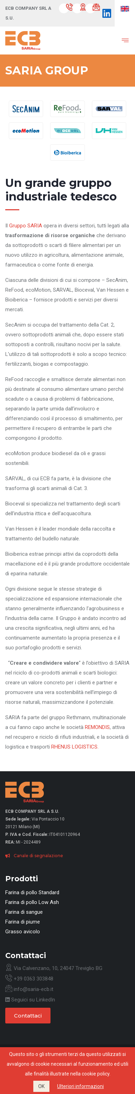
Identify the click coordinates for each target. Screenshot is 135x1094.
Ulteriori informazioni (80, 1086)
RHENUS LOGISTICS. (75, 747)
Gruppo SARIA (25, 226)
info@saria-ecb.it (29, 989)
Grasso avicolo (22, 931)
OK (41, 1086)
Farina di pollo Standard (32, 892)
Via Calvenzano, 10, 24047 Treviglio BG (53, 968)
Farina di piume (22, 922)
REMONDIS (97, 727)
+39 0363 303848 (29, 979)
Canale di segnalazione (34, 855)
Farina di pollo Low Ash (32, 902)
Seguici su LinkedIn (30, 1000)
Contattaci (28, 1015)
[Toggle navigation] (120, 41)
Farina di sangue (24, 912)
